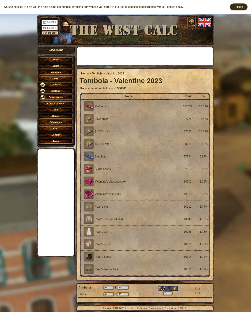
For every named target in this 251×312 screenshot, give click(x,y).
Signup (52, 50)
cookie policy (175, 6)
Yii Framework (169, 308)
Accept (239, 6)
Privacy (143, 308)
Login (60, 50)
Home (85, 73)
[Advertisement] (56, 202)
